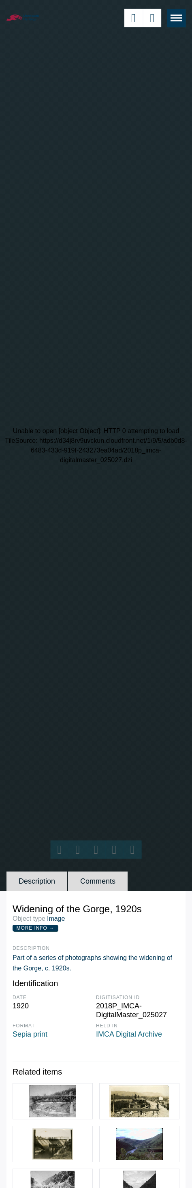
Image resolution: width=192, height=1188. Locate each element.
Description (37, 881)
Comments (97, 881)
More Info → (35, 928)
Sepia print (30, 1034)
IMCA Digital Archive (129, 1034)
